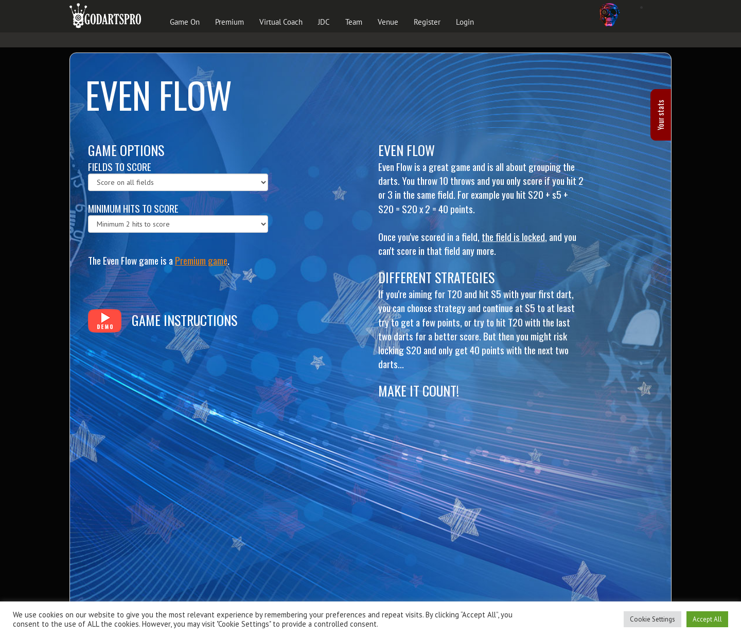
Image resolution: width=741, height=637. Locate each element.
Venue (388, 22)
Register (427, 22)
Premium (229, 22)
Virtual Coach (281, 22)
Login (465, 22)
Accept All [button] (707, 619)
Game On (185, 22)
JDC (324, 22)
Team (353, 22)
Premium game (201, 260)
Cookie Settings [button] (652, 619)
